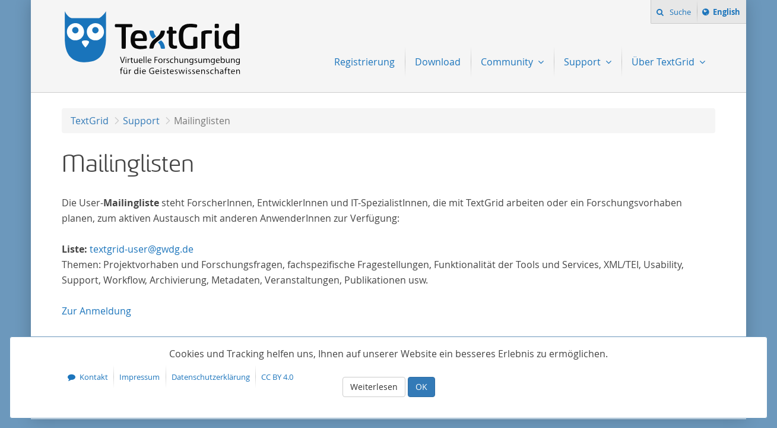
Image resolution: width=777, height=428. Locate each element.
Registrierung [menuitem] (364, 61)
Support (141, 120)
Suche (679, 12)
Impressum (139, 377)
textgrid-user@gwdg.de (142, 249)
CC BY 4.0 (277, 377)
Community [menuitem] (508, 61)
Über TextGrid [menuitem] (664, 61)
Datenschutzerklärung (211, 377)
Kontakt (94, 377)
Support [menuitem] (583, 61)
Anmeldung (96, 310)
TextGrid (90, 120)
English (728, 14)
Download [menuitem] (438, 61)
